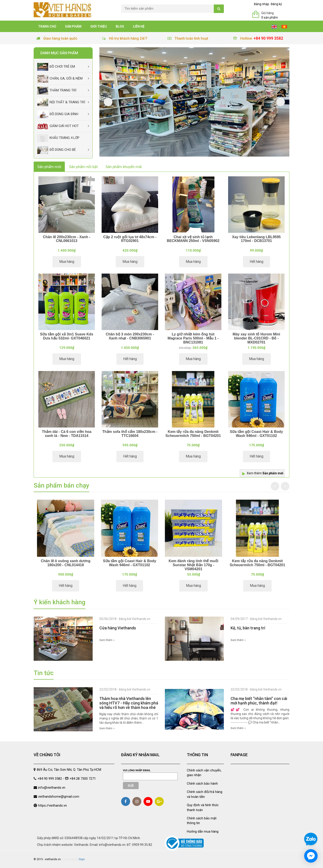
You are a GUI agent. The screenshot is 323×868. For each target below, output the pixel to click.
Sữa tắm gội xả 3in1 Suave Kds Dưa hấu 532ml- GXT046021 (66, 336)
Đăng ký (276, 4)
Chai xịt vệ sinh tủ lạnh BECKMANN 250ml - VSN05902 (193, 239)
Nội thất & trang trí (61, 102)
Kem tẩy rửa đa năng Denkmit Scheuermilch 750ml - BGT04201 (193, 434)
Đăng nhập (261, 4)
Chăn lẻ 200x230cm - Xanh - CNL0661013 (66, 239)
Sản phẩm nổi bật (83, 166)
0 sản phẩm (269, 17)
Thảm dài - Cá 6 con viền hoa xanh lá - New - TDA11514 (67, 434)
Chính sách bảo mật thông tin (201, 820)
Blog (120, 26)
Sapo (82, 859)
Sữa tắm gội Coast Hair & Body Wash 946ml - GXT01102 (256, 434)
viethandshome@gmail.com (58, 797)
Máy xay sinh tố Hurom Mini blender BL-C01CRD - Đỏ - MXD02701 (256, 338)
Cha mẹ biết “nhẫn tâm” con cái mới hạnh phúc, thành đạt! (259, 700)
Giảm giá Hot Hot (58, 126)
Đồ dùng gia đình (57, 114)
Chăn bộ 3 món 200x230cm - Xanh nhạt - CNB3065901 (130, 336)
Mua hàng (66, 261)
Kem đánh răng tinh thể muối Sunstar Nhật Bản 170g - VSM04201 (193, 565)
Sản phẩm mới (49, 166)
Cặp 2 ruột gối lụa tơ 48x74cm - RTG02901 (130, 239)
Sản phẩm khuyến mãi (123, 166)
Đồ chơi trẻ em (56, 67)
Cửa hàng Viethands (117, 628)
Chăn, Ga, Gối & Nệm (60, 79)
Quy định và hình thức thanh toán (203, 807)
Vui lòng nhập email (137, 770)
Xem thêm (265, 473)
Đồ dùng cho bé (56, 150)
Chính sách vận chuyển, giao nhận (204, 772)
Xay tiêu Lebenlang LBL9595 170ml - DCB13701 (256, 239)
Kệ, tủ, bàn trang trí (248, 628)
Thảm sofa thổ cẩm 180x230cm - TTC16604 (129, 434)
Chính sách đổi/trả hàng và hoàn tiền (204, 794)
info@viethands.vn (51, 788)
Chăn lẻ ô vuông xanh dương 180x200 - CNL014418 (65, 563)
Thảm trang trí (56, 91)
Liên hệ (138, 26)
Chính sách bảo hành (202, 784)
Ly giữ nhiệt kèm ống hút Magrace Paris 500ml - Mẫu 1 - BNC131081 (193, 338)
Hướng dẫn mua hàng (202, 831)
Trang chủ (47, 26)
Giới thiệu (98, 26)
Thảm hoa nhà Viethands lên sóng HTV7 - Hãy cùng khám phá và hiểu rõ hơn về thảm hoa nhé (128, 703)
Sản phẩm (73, 26)
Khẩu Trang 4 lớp (58, 138)
